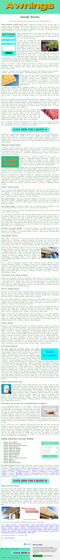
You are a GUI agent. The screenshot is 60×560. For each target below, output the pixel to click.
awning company (15, 360)
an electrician (14, 468)
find (6, 488)
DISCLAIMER (55, 13)
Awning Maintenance (7, 526)
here (2, 504)
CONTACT (50, 13)
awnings (50, 90)
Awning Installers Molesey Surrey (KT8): (14, 24)
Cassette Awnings (24, 524)
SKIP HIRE (18, 473)
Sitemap (2, 548)
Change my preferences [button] (48, 555)
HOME (38, 13)
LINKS (41, 13)
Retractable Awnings (33, 526)
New (9, 548)
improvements (28, 465)
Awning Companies (43, 531)
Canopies (16, 526)
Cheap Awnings (22, 531)
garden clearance (33, 468)
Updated (13, 548)
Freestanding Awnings (34, 528)
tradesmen (10, 467)
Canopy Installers (11, 524)
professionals (18, 501)
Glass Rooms (44, 526)
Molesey (23, 134)
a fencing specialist (22, 471)
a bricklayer (42, 471)
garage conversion (37, 470)
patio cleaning (51, 468)
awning (40, 24)
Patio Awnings (11, 531)
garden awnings (53, 397)
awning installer (32, 384)
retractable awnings (20, 399)
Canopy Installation (37, 524)
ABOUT (45, 13)
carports (47, 326)
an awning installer (52, 467)
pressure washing (35, 473)
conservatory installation (15, 470)
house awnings (52, 395)
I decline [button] (39, 555)
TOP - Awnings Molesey (8, 538)
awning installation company (29, 61)
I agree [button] (35, 555)
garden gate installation (23, 474)
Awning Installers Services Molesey (17, 439)
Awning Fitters (48, 528)
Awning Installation (51, 524)
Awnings (10, 528)
